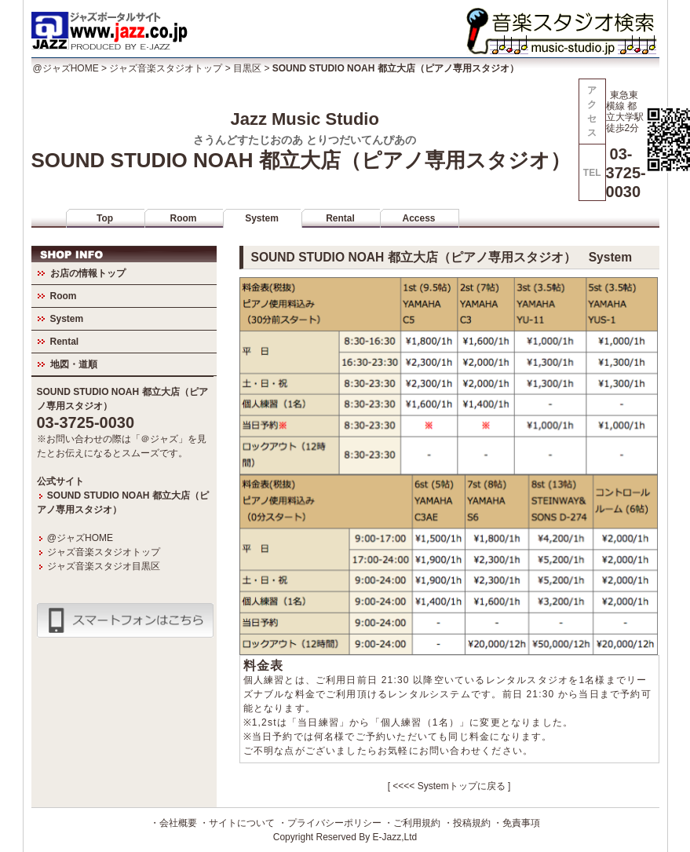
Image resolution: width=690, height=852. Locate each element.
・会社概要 (173, 822)
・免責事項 (516, 822)
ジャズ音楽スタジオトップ (165, 68)
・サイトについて (237, 822)
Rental (340, 218)
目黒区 (247, 68)
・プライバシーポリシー (330, 822)
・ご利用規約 (412, 822)
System (262, 218)
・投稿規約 (467, 822)
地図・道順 (73, 364)
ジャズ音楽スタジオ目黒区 (103, 566)
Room (183, 218)
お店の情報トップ (88, 273)
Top (105, 218)
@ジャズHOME (66, 68)
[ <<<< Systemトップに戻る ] (449, 786)
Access (418, 218)
